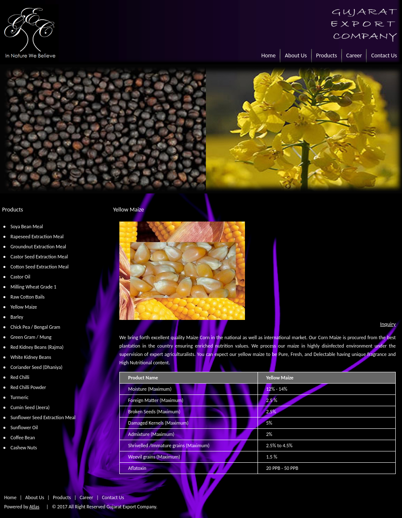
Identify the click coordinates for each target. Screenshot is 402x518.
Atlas (34, 507)
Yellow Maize (23, 307)
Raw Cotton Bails (27, 297)
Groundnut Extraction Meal (38, 247)
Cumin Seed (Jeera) (29, 407)
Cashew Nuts (23, 448)
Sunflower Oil (24, 427)
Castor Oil (20, 277)
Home (268, 55)
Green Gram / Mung (31, 337)
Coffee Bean (22, 438)
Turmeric (19, 397)
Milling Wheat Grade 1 (33, 287)
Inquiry (388, 324)
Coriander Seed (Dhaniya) (36, 367)
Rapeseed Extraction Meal (37, 237)
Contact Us (384, 55)
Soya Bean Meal (26, 226)
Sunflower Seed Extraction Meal (42, 417)
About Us (296, 55)
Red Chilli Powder (28, 387)
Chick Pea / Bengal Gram (35, 327)
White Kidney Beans (30, 357)
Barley (16, 317)
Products (326, 55)
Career (354, 55)
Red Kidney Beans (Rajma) (37, 347)
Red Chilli (19, 377)
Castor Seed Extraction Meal (39, 257)
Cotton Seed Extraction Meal (39, 267)
